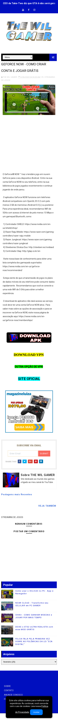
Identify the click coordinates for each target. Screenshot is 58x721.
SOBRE (7, 686)
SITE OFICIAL (29, 379)
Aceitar (36, 712)
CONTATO (9, 690)
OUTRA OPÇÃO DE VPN (29, 366)
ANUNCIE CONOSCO (13, 695)
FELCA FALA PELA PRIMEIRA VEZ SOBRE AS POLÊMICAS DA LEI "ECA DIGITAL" (34, 641)
